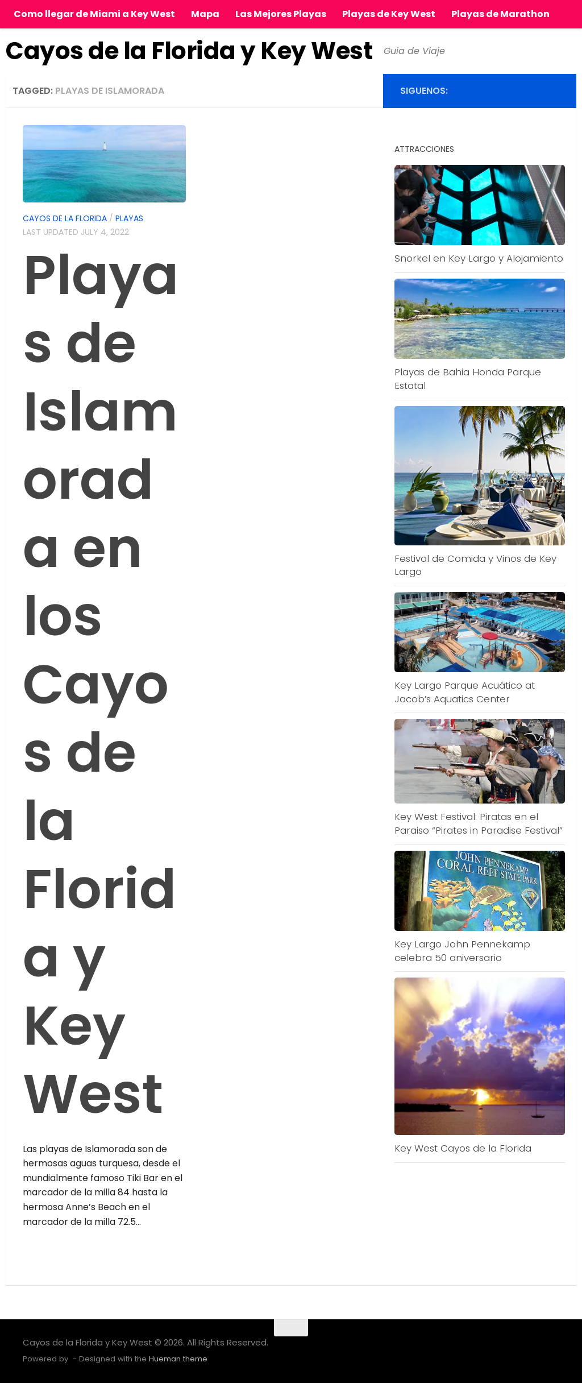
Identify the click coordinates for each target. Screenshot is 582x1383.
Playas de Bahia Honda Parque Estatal (467, 378)
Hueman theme (178, 1358)
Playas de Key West (388, 13)
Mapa (205, 13)
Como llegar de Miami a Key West (94, 13)
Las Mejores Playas (280, 13)
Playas (129, 218)
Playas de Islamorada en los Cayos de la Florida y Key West (100, 684)
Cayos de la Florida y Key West (189, 51)
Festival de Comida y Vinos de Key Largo (475, 565)
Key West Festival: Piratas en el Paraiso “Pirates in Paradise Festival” (478, 823)
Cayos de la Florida (65, 218)
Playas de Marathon (500, 13)
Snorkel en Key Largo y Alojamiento (478, 258)
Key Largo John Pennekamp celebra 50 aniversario (462, 950)
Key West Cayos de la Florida (462, 1148)
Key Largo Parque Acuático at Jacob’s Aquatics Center (464, 692)
